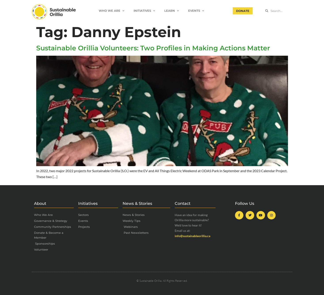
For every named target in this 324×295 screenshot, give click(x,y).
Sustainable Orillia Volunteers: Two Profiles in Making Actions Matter (153, 48)
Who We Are (111, 11)
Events (196, 11)
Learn (171, 11)
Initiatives (144, 11)
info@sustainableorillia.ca (192, 236)
